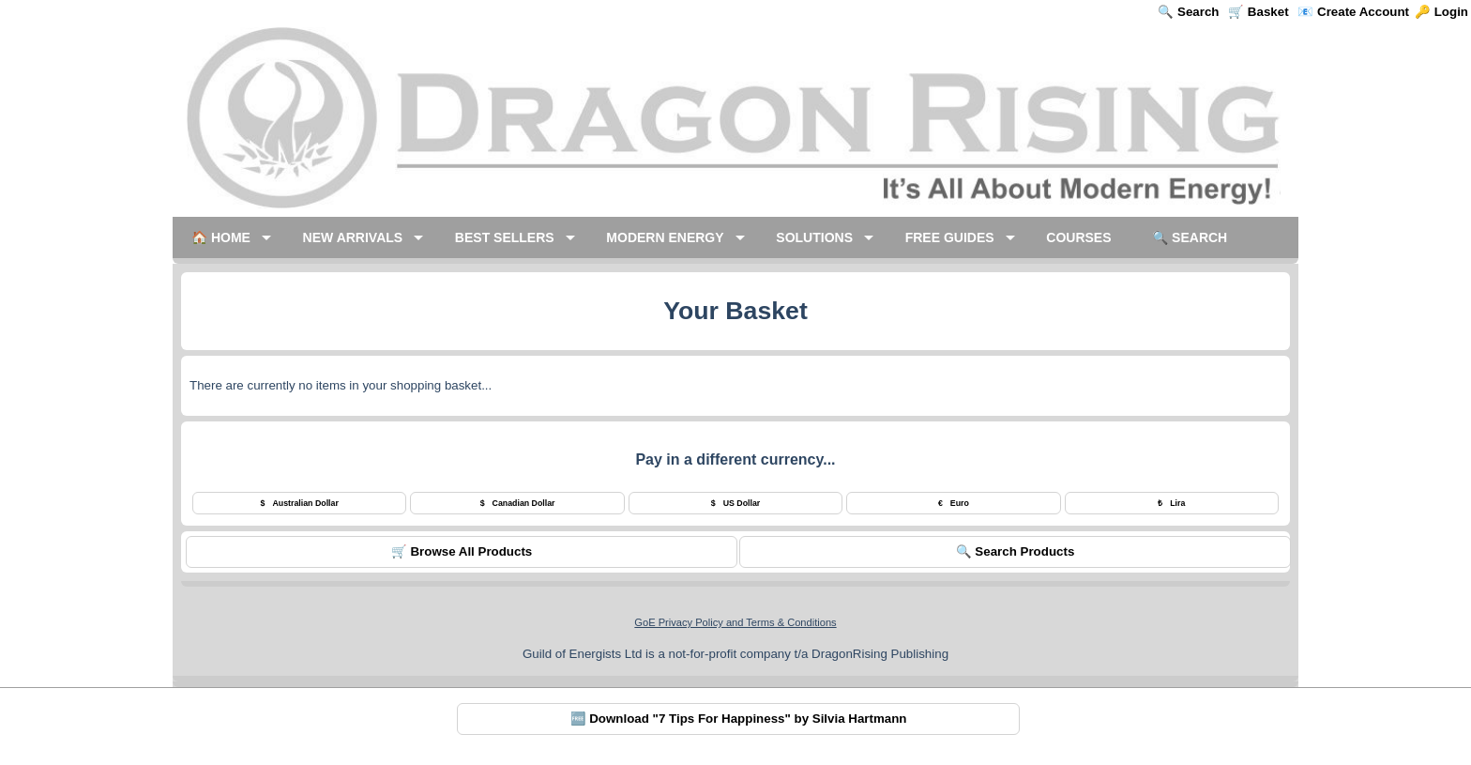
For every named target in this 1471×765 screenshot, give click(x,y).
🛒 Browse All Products (462, 551)
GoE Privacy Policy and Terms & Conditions (735, 622)
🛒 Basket (1258, 12)
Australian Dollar (300, 503)
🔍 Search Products (1015, 551)
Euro (953, 503)
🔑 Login (1441, 12)
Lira (1171, 503)
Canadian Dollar (517, 503)
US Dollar (736, 503)
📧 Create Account (1353, 12)
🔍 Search (1188, 12)
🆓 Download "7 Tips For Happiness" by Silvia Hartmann (738, 718)
